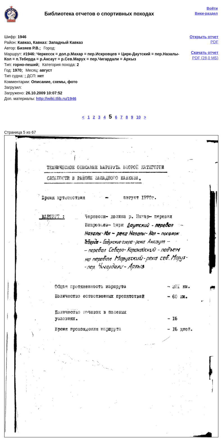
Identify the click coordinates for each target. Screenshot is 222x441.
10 (138, 117)
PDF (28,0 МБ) (204, 55)
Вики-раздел (206, 13)
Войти (212, 8)
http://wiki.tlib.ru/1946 (56, 98)
